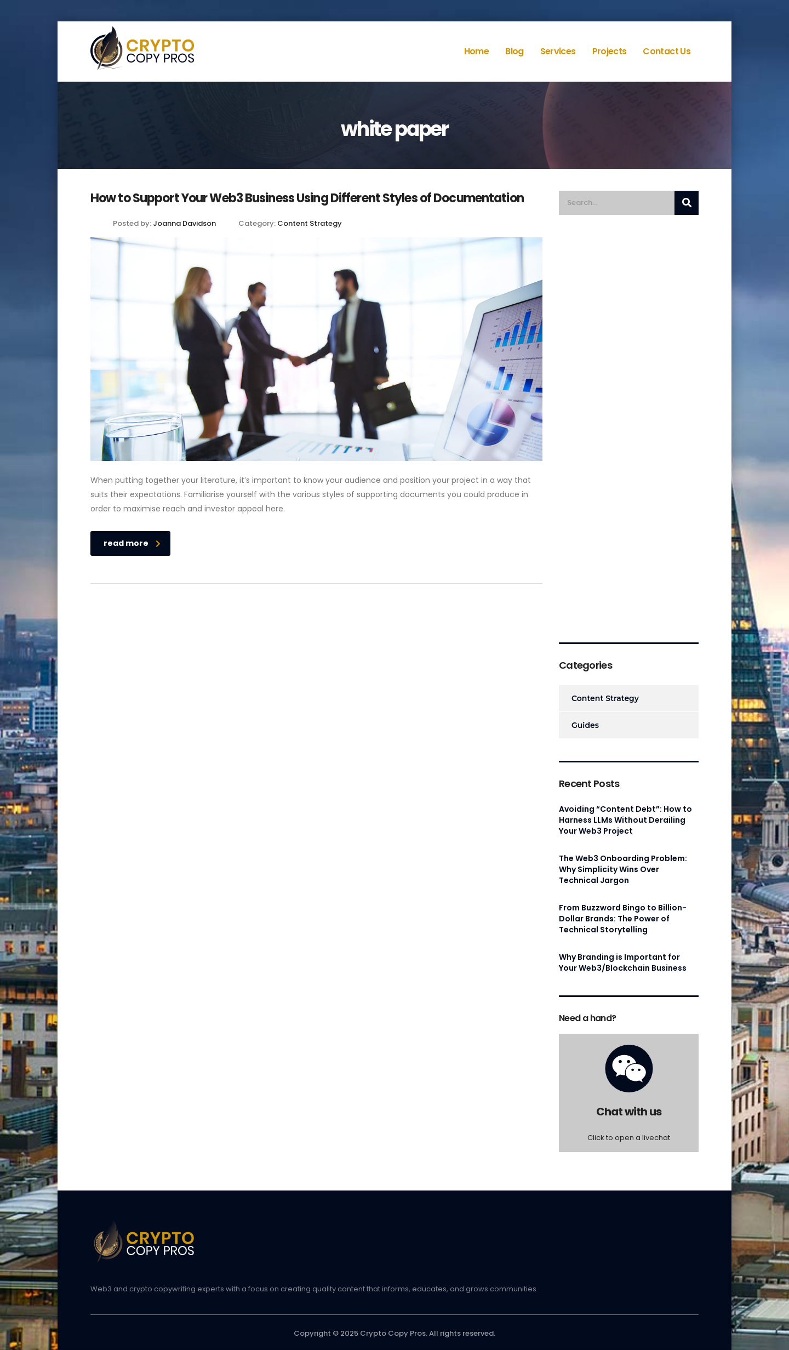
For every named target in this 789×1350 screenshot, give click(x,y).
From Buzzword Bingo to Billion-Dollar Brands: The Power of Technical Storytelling (623, 918)
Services (558, 51)
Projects (609, 51)
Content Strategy (605, 698)
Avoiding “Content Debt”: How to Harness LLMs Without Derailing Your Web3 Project (625, 820)
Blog (514, 51)
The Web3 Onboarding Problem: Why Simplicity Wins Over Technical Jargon (623, 869)
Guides (585, 725)
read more (132, 543)
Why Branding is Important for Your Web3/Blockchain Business (623, 962)
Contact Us (666, 51)
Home (476, 51)
